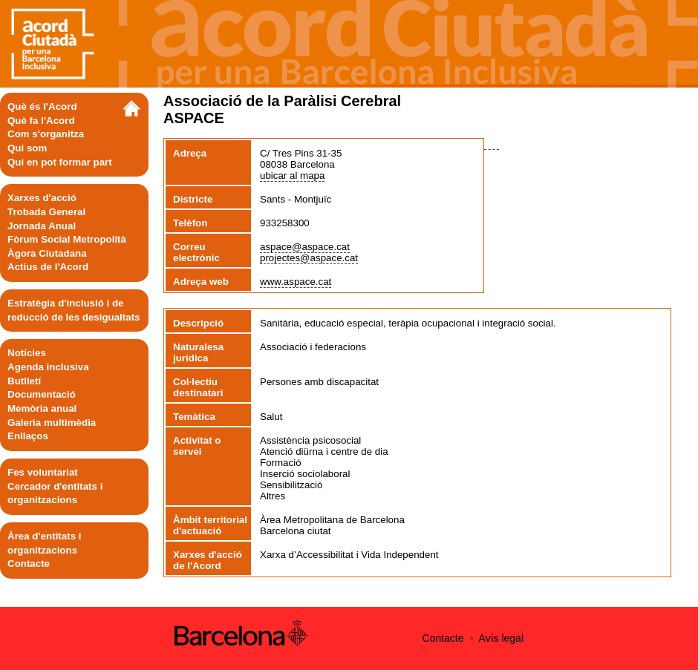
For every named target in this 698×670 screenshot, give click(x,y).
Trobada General (46, 211)
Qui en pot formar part (59, 162)
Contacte (28, 563)
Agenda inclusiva (48, 366)
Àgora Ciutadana (47, 253)
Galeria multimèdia (51, 422)
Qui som (27, 148)
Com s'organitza (45, 133)
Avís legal (501, 638)
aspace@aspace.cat (305, 246)
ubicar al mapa (292, 175)
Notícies (26, 352)
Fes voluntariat (42, 472)
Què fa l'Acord (41, 120)
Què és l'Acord (42, 106)
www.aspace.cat (295, 281)
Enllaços (27, 435)
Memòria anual (41, 408)
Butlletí (24, 381)
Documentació (41, 394)
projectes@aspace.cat (309, 257)
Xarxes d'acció (41, 197)
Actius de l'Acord (47, 266)
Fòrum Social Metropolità (66, 239)
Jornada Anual (41, 225)
